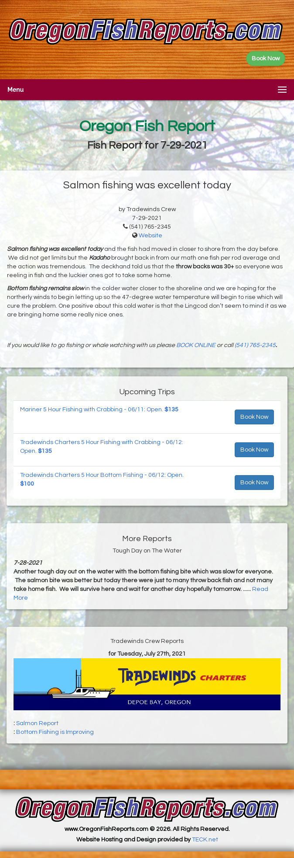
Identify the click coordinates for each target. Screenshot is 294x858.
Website (150, 236)
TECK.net (205, 840)
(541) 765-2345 (255, 345)
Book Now (254, 417)
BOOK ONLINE (195, 345)
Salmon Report (37, 723)
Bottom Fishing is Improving (55, 732)
